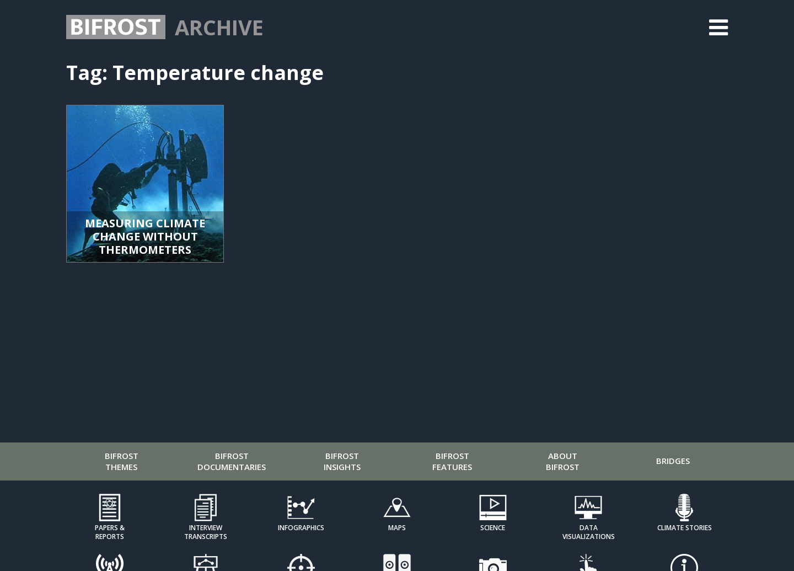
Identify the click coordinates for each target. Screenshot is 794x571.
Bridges (673, 460)
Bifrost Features (452, 461)
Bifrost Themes (121, 461)
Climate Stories (684, 527)
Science (492, 527)
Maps (397, 527)
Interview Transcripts (205, 532)
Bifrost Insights (342, 461)
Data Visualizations (588, 532)
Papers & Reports (110, 532)
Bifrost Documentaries (231, 461)
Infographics (301, 527)
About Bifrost (563, 461)
